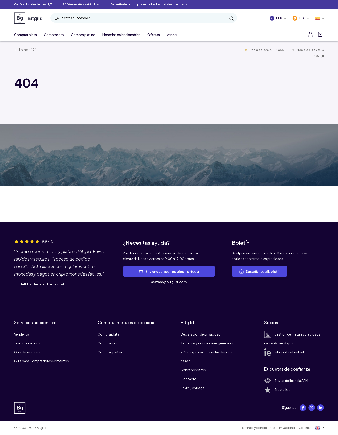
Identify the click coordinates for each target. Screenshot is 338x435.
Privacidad (287, 428)
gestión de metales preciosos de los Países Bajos (292, 338)
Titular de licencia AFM (286, 380)
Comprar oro (54, 35)
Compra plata (108, 334)
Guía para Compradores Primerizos (41, 361)
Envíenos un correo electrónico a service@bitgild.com (169, 276)
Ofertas (153, 35)
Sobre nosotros (193, 370)
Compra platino (83, 35)
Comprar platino (111, 352)
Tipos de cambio (27, 343)
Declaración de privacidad (201, 334)
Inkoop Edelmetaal (284, 352)
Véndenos (22, 334)
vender (172, 35)
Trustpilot (277, 389)
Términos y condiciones (257, 428)
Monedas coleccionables (121, 35)
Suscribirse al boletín (259, 271)
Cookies (305, 428)
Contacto (189, 379)
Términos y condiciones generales (207, 343)
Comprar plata (25, 35)
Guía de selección (27, 352)
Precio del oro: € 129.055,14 (268, 50)
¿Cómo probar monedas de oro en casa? (208, 356)
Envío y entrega (192, 388)
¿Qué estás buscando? (144, 18)
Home (21, 49)
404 (33, 49)
